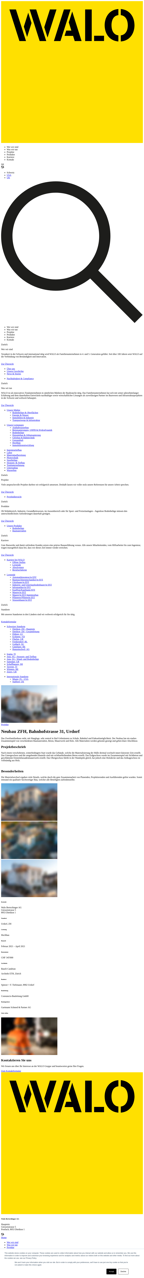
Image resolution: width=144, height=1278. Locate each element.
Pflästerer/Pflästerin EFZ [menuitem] (23, 597)
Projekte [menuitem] (10, 1247)
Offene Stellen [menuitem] (18, 562)
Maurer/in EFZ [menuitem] (19, 592)
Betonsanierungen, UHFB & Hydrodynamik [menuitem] (32, 430)
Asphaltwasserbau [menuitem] (20, 427)
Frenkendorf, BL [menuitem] (20, 641)
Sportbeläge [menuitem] (12, 460)
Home (4, 1237)
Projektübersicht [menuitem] (14, 497)
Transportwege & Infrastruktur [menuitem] (26, 420)
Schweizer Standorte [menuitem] (16, 626)
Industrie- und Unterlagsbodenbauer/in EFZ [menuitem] (32, 585)
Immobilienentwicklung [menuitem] (23, 445)
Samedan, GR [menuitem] (13, 661)
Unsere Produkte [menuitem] (14, 526)
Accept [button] (111, 1272)
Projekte (5, 724)
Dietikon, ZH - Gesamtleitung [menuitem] (25, 631)
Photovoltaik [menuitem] (12, 457)
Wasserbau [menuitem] (11, 470)
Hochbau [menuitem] (16, 443)
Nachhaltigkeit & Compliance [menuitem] (20, 378)
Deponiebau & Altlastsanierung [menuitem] (26, 435)
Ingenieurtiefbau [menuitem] (14, 450)
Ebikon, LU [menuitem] (17, 634)
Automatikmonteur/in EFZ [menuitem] (24, 577)
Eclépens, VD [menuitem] (18, 636)
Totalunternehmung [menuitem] (15, 465)
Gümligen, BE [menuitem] (18, 647)
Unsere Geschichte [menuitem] (15, 371)
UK (8, 177)
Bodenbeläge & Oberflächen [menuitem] (25, 412)
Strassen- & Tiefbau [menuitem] (16, 463)
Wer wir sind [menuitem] (12, 1242)
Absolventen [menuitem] (18, 567)
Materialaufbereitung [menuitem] (16, 455)
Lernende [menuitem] (16, 565)
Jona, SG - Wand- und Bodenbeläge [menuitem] (23, 659)
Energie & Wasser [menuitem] (20, 415)
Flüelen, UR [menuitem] (17, 639)
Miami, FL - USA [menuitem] (20, 679)
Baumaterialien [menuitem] (19, 531)
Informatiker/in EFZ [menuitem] (21, 587)
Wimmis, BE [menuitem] (12, 669)
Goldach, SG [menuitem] (18, 644)
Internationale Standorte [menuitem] (17, 676)
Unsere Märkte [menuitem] (13, 410)
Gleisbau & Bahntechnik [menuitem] (23, 437)
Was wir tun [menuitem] (12, 1245)
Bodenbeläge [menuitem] (18, 432)
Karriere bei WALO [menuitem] (16, 560)
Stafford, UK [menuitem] (18, 681)
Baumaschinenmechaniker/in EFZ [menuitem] (27, 580)
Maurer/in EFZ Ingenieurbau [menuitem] (25, 595)
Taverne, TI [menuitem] (12, 667)
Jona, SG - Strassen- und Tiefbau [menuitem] (21, 656)
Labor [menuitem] (9, 452)
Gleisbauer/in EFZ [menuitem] (20, 582)
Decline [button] (123, 1272)
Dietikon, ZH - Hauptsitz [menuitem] (23, 629)
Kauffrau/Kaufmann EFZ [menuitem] (23, 590)
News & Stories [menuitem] (14, 374)
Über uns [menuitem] (11, 369)
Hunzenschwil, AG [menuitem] (21, 649)
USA (9, 175)
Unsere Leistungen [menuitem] (15, 425)
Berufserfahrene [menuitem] (19, 570)
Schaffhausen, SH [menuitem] (15, 664)
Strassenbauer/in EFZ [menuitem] (22, 600)
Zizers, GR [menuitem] (12, 672)
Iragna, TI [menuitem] (11, 654)
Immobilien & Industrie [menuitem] (23, 417)
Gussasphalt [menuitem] (17, 440)
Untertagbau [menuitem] (12, 468)
